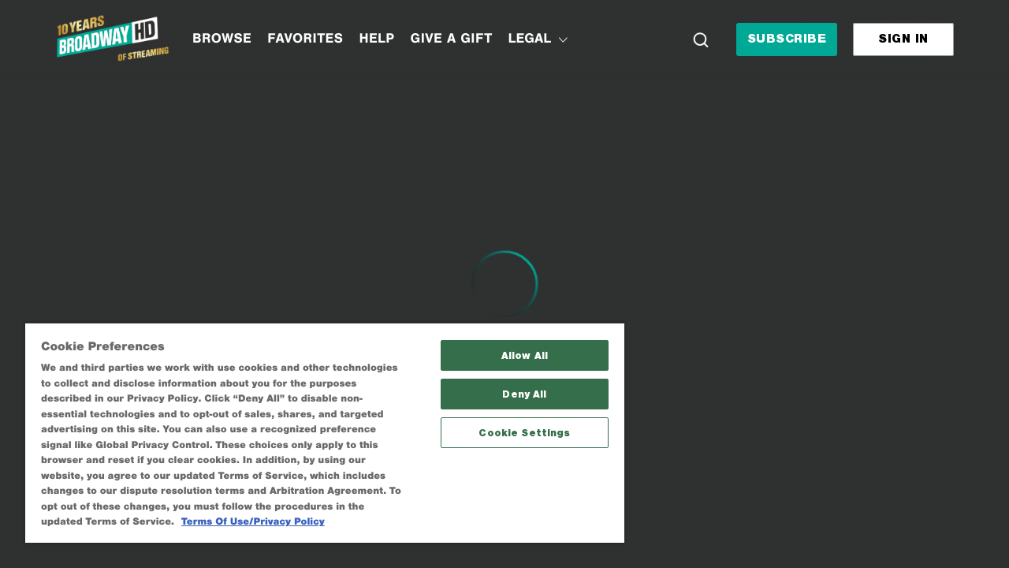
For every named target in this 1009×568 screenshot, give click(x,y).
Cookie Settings (513, 418)
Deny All (513, 379)
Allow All (513, 340)
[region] (317, 425)
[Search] (700, 39)
